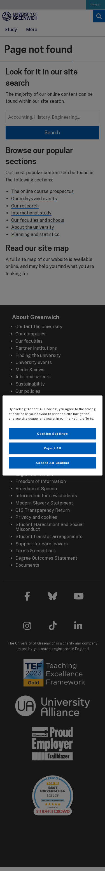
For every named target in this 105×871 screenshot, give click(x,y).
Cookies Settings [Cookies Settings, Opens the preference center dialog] (52, 433)
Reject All (52, 448)
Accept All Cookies (52, 462)
